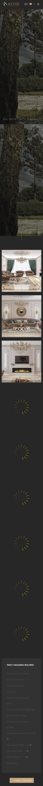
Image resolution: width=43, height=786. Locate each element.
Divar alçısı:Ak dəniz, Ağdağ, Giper (21, 709)
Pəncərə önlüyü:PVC (15, 686)
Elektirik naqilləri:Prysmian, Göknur (18, 701)
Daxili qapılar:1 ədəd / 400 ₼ (19, 745)
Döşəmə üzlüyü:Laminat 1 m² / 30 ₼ (21, 736)
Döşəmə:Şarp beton (15, 679)
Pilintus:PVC (12, 692)
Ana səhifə (9, 119)
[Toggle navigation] (38, 4)
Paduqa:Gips (12, 763)
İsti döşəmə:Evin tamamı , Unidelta (18, 724)
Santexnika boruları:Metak (18, 673)
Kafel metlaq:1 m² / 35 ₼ (17, 757)
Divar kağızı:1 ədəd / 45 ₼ (18, 751)
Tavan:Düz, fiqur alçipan (17, 715)
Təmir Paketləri (28, 119)
